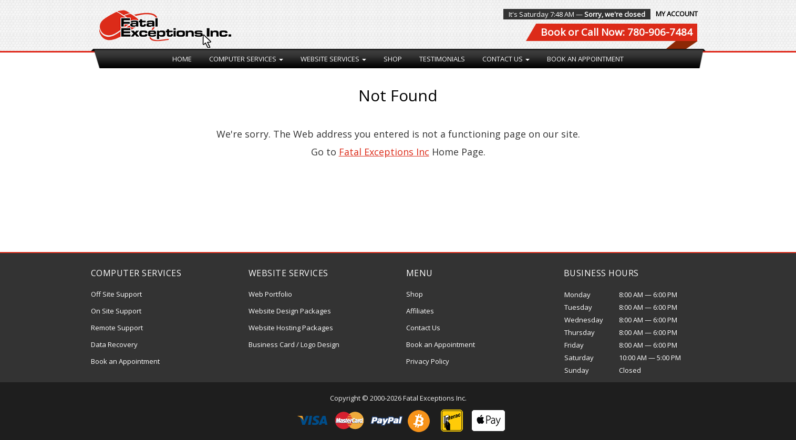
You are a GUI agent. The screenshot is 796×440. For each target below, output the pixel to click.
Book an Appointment (585, 59)
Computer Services (246, 59)
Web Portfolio (270, 294)
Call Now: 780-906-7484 (636, 32)
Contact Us (506, 59)
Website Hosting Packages (291, 327)
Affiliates (420, 311)
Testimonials (442, 59)
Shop (393, 59)
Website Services (333, 59)
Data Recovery (114, 344)
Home (182, 59)
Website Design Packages (290, 311)
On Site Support (116, 311)
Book (553, 32)
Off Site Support (116, 294)
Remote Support (117, 327)
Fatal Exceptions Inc (384, 151)
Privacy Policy (427, 361)
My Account (677, 13)
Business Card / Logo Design (294, 344)
